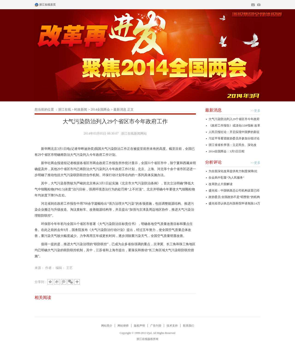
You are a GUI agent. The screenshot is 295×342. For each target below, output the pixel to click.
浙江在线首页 (37, 3)
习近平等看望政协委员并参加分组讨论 (234, 138)
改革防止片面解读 (221, 184)
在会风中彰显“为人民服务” (226, 177)
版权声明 (139, 325)
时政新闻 (80, 109)
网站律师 (123, 325)
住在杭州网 (253, 4)
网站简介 (106, 325)
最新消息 (119, 109)
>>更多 (255, 110)
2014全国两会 (100, 109)
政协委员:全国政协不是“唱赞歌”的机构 (234, 197)
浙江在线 (64, 109)
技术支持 (172, 325)
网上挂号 (258, 4)
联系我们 (188, 325)
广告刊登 (155, 325)
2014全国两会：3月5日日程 (227, 151)
